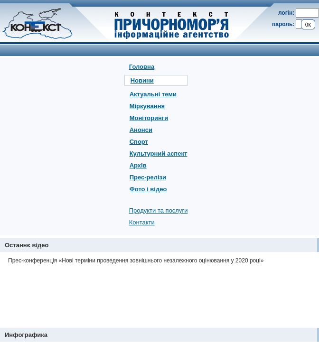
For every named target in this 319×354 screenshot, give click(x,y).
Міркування (147, 106)
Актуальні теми (153, 94)
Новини (142, 80)
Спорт (139, 141)
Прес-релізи (148, 177)
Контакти (142, 222)
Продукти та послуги (158, 210)
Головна (141, 66)
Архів (138, 165)
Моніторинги (149, 117)
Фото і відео (148, 189)
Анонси (141, 129)
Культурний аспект (159, 153)
